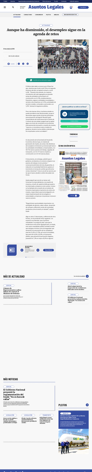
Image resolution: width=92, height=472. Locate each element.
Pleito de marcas (46, 1)
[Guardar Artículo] (11, 64)
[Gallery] (30, 249)
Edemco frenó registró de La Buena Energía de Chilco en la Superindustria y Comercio (72, 417)
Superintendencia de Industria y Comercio (28, 1)
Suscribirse (83, 7)
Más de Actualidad (14, 276)
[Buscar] (13, 7)
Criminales (63, 1)
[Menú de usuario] (71, 7)
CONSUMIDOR (39, 14)
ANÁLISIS (56, 14)
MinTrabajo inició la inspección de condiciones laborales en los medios (77, 287)
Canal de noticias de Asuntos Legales (40, 80)
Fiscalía (56, 1)
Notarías (13, 1)
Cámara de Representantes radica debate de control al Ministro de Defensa (12, 290)
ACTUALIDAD (16, 14)
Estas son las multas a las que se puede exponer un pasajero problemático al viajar (10, 420)
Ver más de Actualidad (81, 276)
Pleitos (62, 405)
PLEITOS (48, 14)
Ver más (73, 196)
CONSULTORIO (28, 14)
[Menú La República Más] (4, 7)
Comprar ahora (74, 121)
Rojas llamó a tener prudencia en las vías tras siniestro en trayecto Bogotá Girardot (46, 420)
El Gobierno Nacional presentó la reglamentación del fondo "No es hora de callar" (77, 300)
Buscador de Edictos (70, 14)
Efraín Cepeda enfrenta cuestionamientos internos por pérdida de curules (29, 420)
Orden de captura (74, 1)
